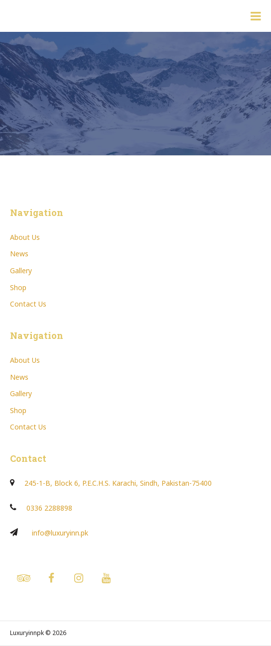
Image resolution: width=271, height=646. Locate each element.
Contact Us (28, 304)
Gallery (21, 270)
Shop (18, 287)
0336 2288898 (49, 508)
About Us (25, 237)
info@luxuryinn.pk (60, 533)
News (19, 253)
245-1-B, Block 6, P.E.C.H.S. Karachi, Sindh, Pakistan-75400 (118, 483)
